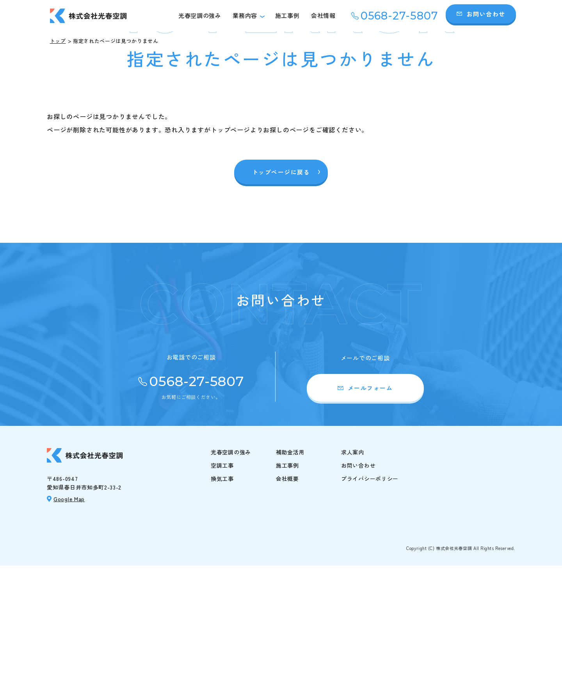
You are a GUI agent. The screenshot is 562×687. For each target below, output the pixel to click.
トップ (58, 40)
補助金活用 (290, 574)
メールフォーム (370, 509)
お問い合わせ (486, 14)
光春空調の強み (199, 15)
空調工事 (222, 587)
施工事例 (287, 15)
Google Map (69, 620)
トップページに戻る (281, 294)
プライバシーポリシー (369, 600)
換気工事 (222, 600)
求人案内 (352, 574)
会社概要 (287, 600)
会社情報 (323, 15)
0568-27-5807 (399, 15)
